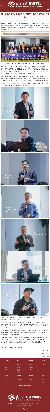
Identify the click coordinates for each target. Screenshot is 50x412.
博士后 (31, 369)
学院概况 (7, 360)
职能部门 (6, 369)
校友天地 (43, 375)
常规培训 (31, 379)
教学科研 (19, 366)
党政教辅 (31, 367)
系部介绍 (6, 367)
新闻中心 (19, 360)
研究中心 (43, 367)
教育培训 (31, 375)
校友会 (43, 379)
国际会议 (19, 382)
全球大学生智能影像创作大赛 (25, 385)
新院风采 (19, 372)
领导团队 (6, 364)
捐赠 (43, 382)
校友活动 (19, 369)
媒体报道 (19, 367)
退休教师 (31, 366)
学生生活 (19, 370)
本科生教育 (7, 379)
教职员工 (31, 360)
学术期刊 (43, 366)
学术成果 (43, 364)
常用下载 (6, 382)
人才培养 (7, 375)
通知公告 (19, 364)
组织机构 (6, 366)
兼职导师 (31, 364)
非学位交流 (19, 379)
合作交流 (19, 375)
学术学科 (43, 360)
